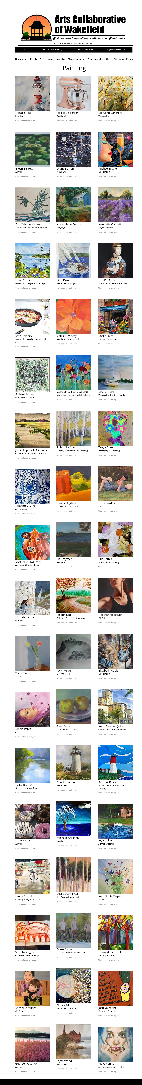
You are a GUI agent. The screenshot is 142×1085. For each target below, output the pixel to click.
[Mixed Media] (76, 59)
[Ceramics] (20, 59)
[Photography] (95, 59)
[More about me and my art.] (31, 120)
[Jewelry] (61, 59)
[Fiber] (49, 59)
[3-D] (108, 59)
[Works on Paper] (123, 59)
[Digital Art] (36, 59)
